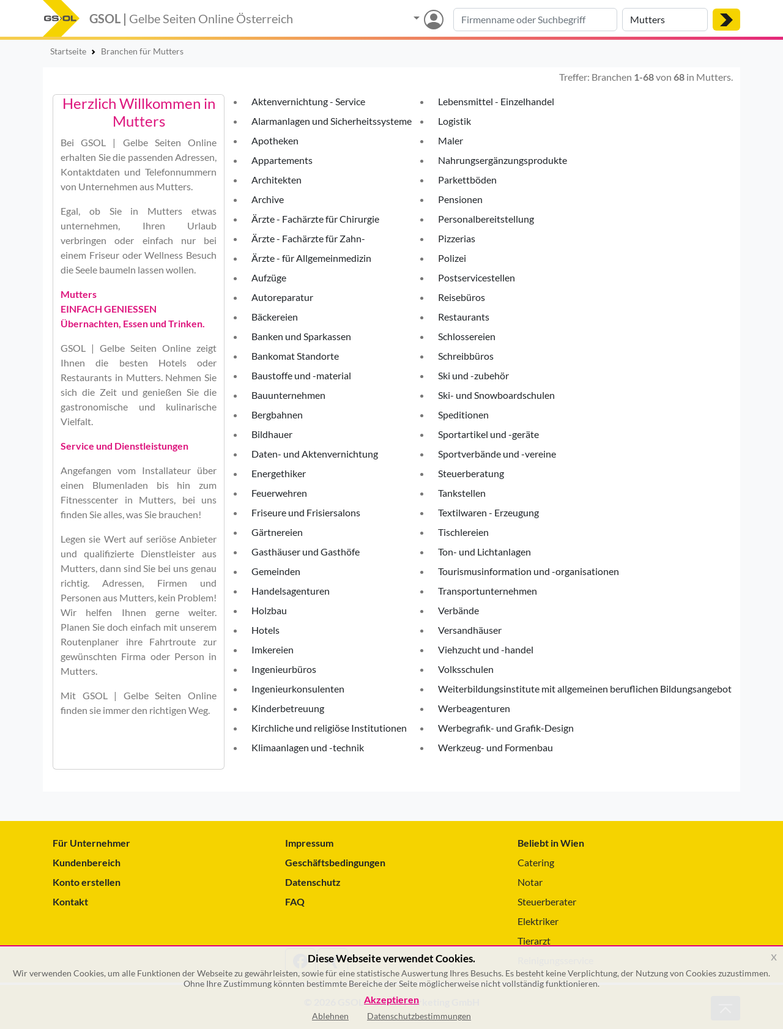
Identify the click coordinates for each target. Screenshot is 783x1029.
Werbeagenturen (474, 708)
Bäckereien (274, 316)
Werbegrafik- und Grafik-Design (506, 728)
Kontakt (70, 901)
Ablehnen (330, 1016)
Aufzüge (268, 277)
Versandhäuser (470, 630)
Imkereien (272, 649)
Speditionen (463, 414)
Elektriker (538, 921)
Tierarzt (534, 940)
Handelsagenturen (290, 590)
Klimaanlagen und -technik (307, 747)
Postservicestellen (476, 277)
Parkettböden (467, 179)
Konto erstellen (87, 882)
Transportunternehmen (487, 590)
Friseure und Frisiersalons (305, 512)
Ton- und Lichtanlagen (484, 551)
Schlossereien (466, 336)
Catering (536, 862)
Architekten (276, 179)
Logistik (454, 121)
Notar (530, 882)
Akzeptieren (391, 1000)
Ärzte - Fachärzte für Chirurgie (315, 219)
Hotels (265, 630)
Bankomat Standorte (295, 356)
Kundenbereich (87, 862)
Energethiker (278, 473)
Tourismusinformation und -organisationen (528, 571)
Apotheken (275, 140)
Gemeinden (275, 571)
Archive (267, 199)
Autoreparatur (282, 297)
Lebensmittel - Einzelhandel (496, 101)
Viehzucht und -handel (485, 649)
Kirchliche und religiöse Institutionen (329, 728)
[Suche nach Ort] (665, 19)
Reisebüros (461, 297)
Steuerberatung (471, 473)
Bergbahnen (277, 414)
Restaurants (463, 316)
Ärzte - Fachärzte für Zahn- (308, 238)
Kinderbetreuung (287, 708)
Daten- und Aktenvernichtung (314, 453)
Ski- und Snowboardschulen (496, 395)
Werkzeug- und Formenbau (495, 747)
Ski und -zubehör (473, 375)
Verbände (458, 610)
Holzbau (269, 610)
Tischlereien (463, 532)
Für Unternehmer (91, 843)
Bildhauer (271, 434)
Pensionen (460, 199)
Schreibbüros (466, 356)
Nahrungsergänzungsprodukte (502, 160)
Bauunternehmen (288, 395)
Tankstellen (462, 493)
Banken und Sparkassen (301, 336)
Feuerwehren (279, 493)
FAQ (295, 901)
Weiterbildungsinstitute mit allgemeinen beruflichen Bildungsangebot (585, 688)
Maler (450, 140)
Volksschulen (466, 669)
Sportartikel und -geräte (488, 434)
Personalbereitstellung (486, 219)
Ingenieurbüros (283, 669)
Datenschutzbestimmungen (419, 1016)
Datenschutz (313, 882)
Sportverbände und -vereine (497, 453)
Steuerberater (547, 901)
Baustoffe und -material (301, 375)
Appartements (282, 160)
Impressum (309, 843)
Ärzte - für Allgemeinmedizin (311, 258)
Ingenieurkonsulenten (297, 688)
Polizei (452, 258)
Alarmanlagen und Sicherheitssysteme (331, 121)
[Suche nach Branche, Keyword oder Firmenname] (535, 19)
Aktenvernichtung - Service (308, 101)
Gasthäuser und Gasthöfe (305, 551)
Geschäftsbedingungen (335, 862)
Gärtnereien (277, 532)
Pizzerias (456, 238)
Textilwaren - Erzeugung (488, 512)
